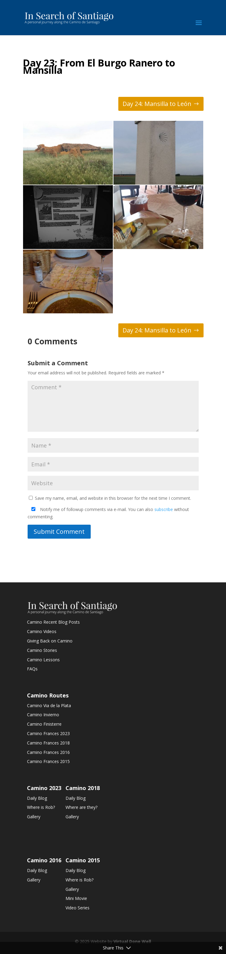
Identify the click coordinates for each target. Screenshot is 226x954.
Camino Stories (42, 650)
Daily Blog (37, 798)
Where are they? (81, 807)
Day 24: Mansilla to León (157, 104)
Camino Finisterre (44, 724)
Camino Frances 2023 (48, 733)
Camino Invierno (43, 714)
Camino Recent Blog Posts (53, 622)
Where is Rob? (41, 807)
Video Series (77, 908)
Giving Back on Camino (50, 641)
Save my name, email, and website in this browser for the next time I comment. (113, 498)
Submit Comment (59, 531)
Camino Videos (41, 631)
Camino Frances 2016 (48, 752)
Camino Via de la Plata (49, 705)
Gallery (33, 816)
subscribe (163, 509)
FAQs (32, 669)
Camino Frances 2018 (48, 743)
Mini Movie (76, 898)
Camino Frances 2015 (48, 761)
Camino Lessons (43, 660)
